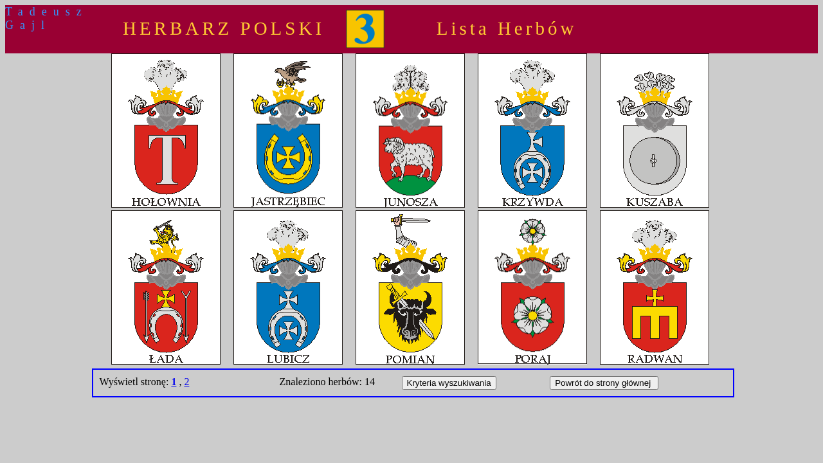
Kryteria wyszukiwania (449, 383)
